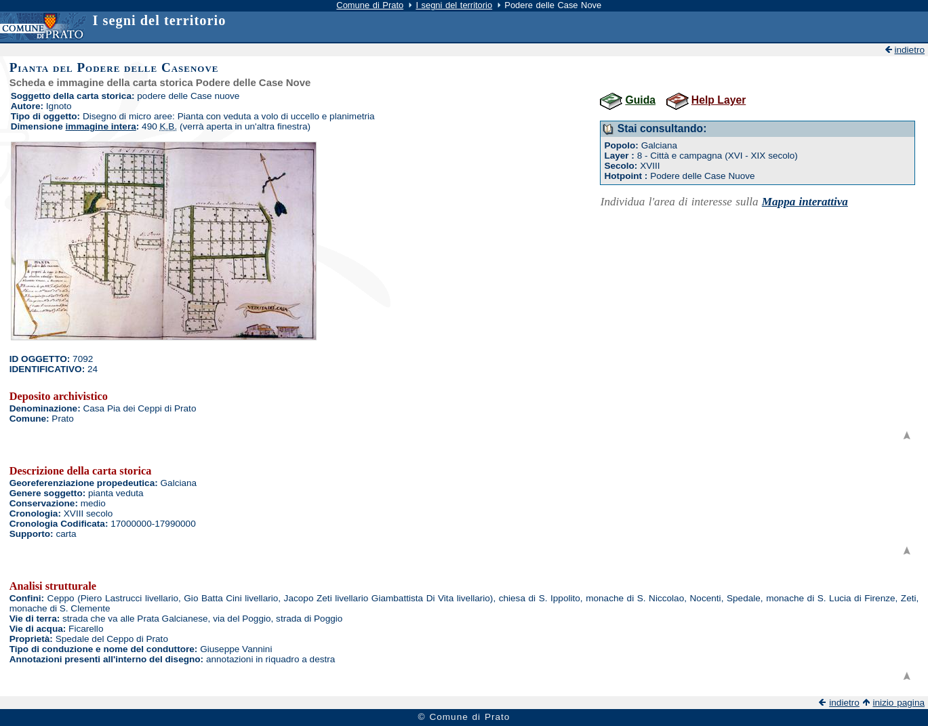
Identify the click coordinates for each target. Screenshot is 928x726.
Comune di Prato (369, 5)
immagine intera (101, 126)
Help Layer (718, 100)
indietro (909, 50)
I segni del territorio (454, 5)
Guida (640, 100)
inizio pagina (898, 703)
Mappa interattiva (805, 201)
